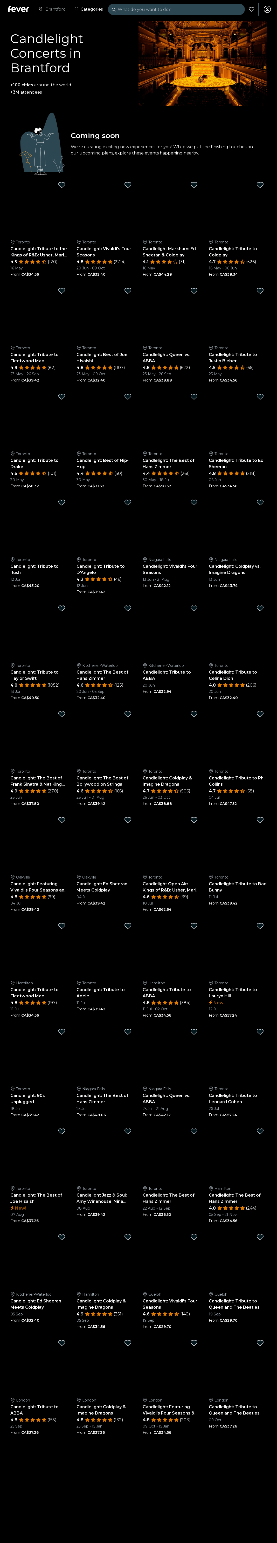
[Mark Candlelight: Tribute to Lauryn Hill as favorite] (260, 925)
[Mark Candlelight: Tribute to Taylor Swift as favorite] (61, 608)
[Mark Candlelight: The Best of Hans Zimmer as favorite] (194, 396)
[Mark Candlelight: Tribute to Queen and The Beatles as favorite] (260, 1237)
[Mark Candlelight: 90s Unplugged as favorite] (61, 1031)
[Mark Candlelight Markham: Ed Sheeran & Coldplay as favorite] (194, 185)
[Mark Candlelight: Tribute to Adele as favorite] (127, 925)
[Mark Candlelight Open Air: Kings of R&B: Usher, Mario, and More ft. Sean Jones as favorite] (194, 820)
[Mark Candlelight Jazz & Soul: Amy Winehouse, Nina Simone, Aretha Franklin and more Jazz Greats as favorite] (127, 1131)
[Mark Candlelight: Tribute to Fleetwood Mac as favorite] (61, 290)
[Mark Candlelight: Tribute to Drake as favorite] (61, 396)
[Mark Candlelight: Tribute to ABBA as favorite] (194, 608)
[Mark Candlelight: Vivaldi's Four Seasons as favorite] (127, 185)
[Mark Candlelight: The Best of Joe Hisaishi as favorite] (61, 1131)
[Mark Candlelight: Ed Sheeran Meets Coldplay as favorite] (127, 820)
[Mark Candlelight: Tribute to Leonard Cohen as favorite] (260, 1031)
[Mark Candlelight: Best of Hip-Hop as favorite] (127, 396)
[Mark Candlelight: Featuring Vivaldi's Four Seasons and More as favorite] (61, 820)
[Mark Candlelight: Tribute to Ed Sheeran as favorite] (260, 396)
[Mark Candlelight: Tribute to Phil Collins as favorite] (260, 714)
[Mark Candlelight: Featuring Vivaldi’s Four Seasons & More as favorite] (194, 1343)
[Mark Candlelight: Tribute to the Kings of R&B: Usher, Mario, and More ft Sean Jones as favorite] (61, 185)
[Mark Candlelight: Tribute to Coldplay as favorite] (260, 185)
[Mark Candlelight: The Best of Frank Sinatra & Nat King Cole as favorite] (61, 714)
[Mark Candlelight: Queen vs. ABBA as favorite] (194, 290)
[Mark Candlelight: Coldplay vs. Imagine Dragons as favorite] (260, 502)
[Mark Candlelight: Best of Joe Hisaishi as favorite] (127, 290)
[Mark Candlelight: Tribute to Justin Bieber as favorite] (260, 290)
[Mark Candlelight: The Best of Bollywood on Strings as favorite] (127, 714)
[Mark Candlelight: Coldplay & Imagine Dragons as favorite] (194, 714)
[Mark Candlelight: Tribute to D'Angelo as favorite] (127, 502)
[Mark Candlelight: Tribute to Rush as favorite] (61, 502)
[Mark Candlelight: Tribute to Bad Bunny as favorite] (260, 820)
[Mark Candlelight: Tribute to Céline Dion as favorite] (260, 608)
